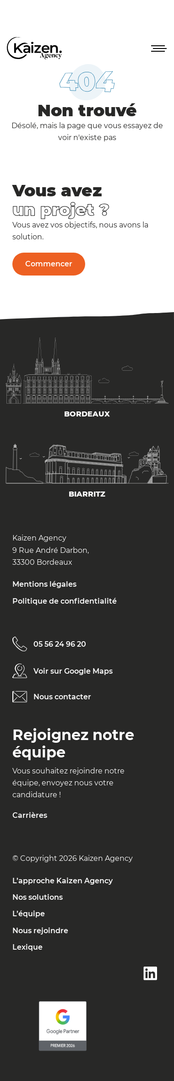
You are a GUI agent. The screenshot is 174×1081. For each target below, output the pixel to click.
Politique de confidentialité (64, 601)
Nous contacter (62, 696)
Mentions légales (44, 584)
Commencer (48, 263)
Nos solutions (37, 897)
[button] (158, 48)
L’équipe (28, 913)
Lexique (27, 947)
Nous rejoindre (40, 930)
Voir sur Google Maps (73, 671)
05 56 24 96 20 (59, 644)
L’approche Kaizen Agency (62, 880)
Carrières (29, 815)
